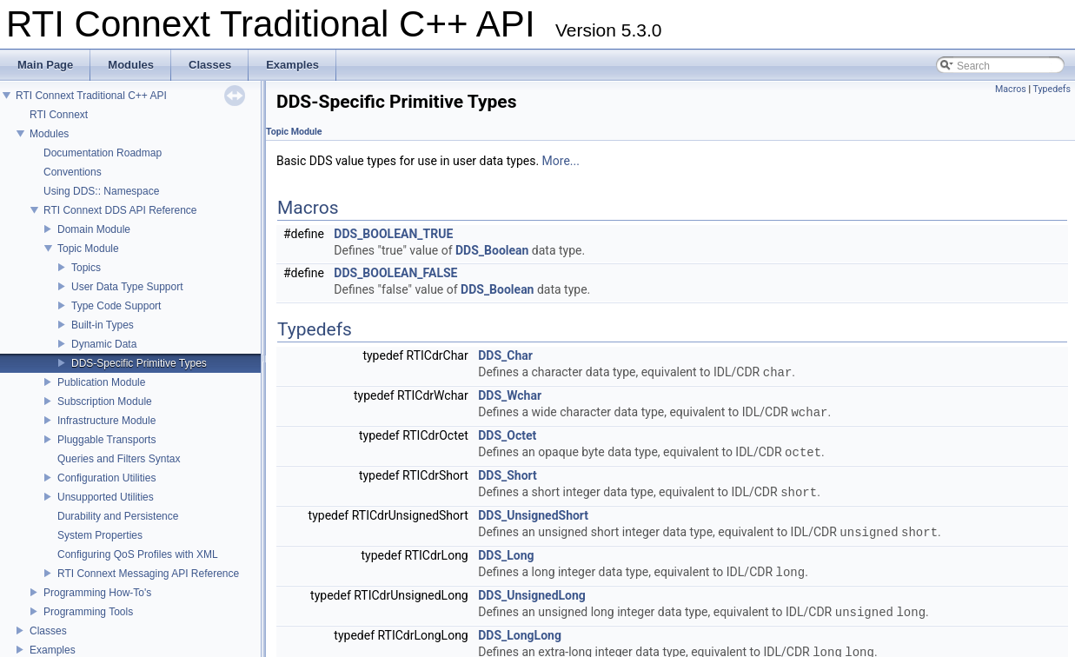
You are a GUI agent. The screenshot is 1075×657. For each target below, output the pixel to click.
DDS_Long (506, 555)
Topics (86, 268)
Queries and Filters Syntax (118, 459)
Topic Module (88, 248)
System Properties (100, 535)
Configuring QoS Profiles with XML (137, 554)
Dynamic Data (103, 344)
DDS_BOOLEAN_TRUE (393, 234)
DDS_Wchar (509, 395)
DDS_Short (507, 475)
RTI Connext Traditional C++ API (91, 96)
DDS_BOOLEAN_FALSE (395, 273)
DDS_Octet (507, 435)
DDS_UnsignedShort (533, 515)
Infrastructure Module (106, 421)
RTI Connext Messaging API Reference (148, 573)
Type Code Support (116, 306)
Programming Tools (88, 612)
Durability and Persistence (117, 516)
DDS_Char (505, 355)
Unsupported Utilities (105, 497)
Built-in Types (102, 325)
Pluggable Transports (106, 440)
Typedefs (1051, 89)
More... (561, 161)
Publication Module (101, 382)
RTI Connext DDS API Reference (120, 210)
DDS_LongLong (519, 635)
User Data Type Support (127, 287)
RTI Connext (59, 115)
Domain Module (93, 229)
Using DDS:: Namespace (101, 191)
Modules (49, 134)
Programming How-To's (97, 593)
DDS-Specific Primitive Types (139, 363)
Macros (1010, 89)
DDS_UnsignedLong (532, 595)
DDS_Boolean (491, 250)
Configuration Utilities (106, 478)
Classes (48, 631)
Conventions (72, 172)
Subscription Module (104, 401)
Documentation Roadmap (102, 153)
